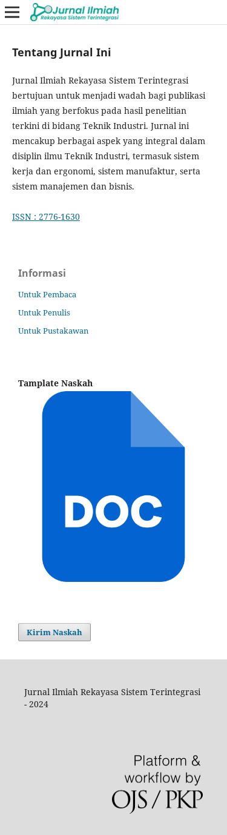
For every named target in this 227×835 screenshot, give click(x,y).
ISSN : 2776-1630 (46, 216)
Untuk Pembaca (47, 294)
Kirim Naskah (54, 632)
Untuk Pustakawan (53, 330)
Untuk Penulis (44, 312)
